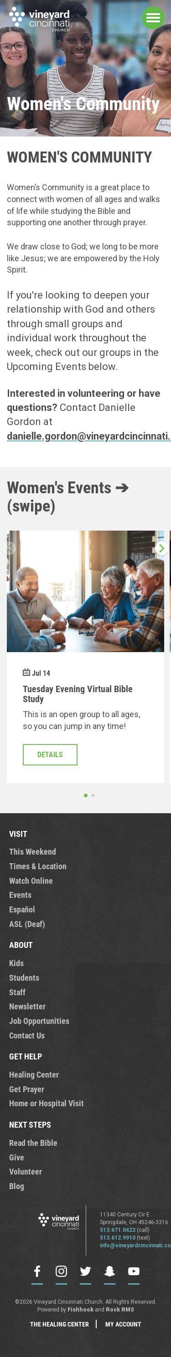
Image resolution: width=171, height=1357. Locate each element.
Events (20, 894)
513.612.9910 (117, 1238)
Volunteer (25, 1171)
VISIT (18, 833)
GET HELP (25, 1056)
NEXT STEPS (30, 1124)
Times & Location (38, 866)
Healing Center (34, 1074)
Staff (17, 992)
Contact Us (27, 1035)
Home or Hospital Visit (46, 1103)
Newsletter (27, 1006)
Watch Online (31, 880)
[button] (162, 548)
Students (24, 977)
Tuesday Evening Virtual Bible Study (78, 693)
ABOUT (21, 944)
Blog (16, 1185)
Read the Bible (33, 1142)
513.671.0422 (117, 1230)
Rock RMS (120, 1309)
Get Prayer (26, 1089)
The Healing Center (59, 1324)
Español (22, 909)
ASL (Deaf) (27, 923)
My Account (123, 1324)
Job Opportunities (39, 1020)
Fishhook (80, 1309)
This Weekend (32, 851)
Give (16, 1157)
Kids (16, 962)
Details (50, 755)
